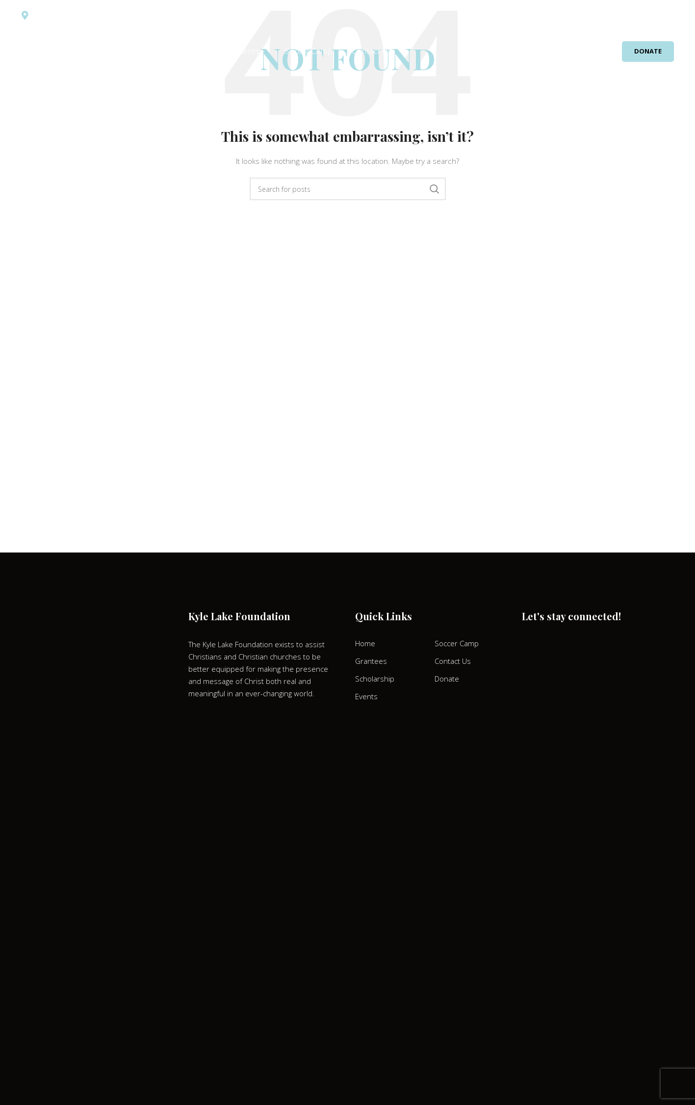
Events (366, 696)
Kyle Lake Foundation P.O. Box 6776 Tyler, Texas (108, 15)
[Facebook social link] (622, 14)
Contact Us (453, 661)
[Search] (672, 15)
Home (365, 643)
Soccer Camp (457, 643)
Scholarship (374, 679)
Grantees (371, 661)
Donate (648, 51)
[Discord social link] (647, 14)
